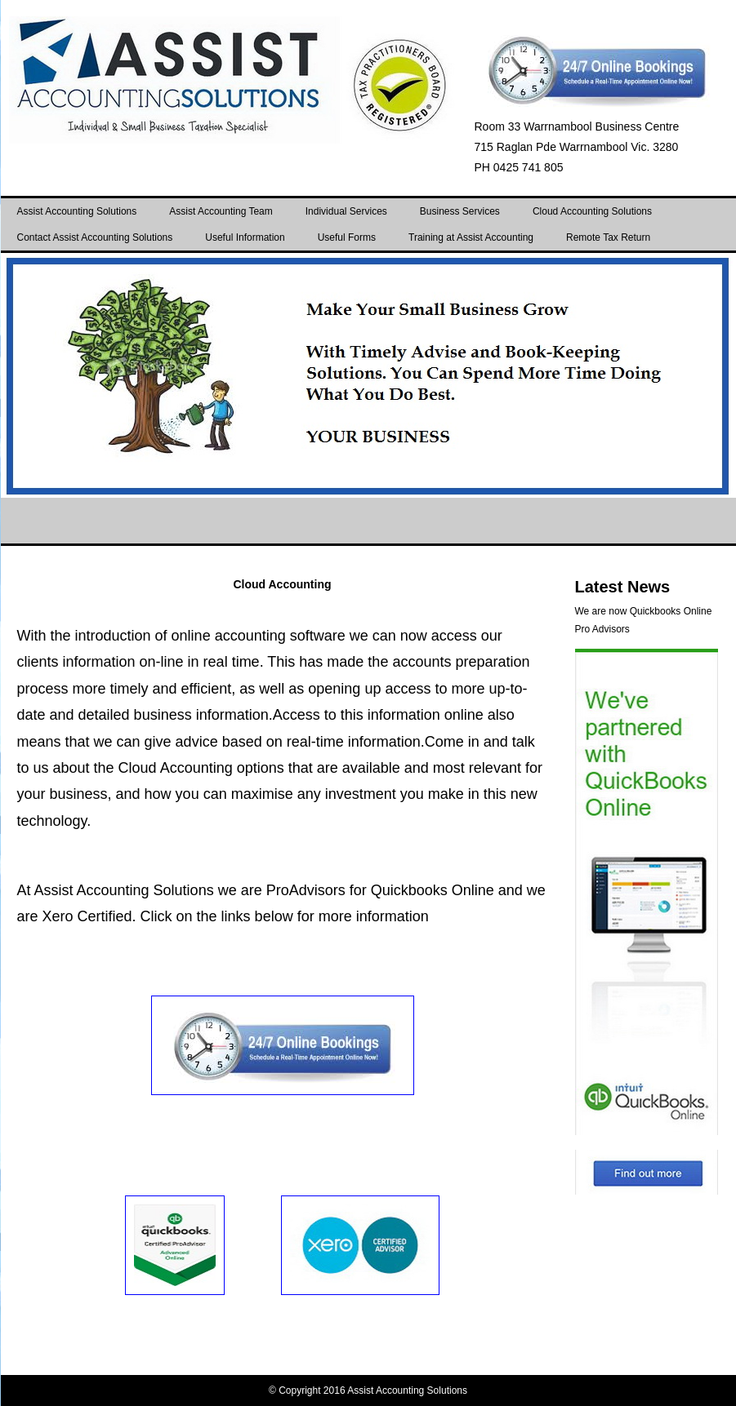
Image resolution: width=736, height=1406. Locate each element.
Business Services (460, 211)
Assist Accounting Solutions (77, 211)
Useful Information (244, 237)
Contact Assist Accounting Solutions (95, 237)
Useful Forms (347, 237)
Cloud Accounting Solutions (592, 211)
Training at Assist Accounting (470, 237)
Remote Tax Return (608, 237)
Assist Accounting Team (221, 211)
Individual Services (346, 211)
